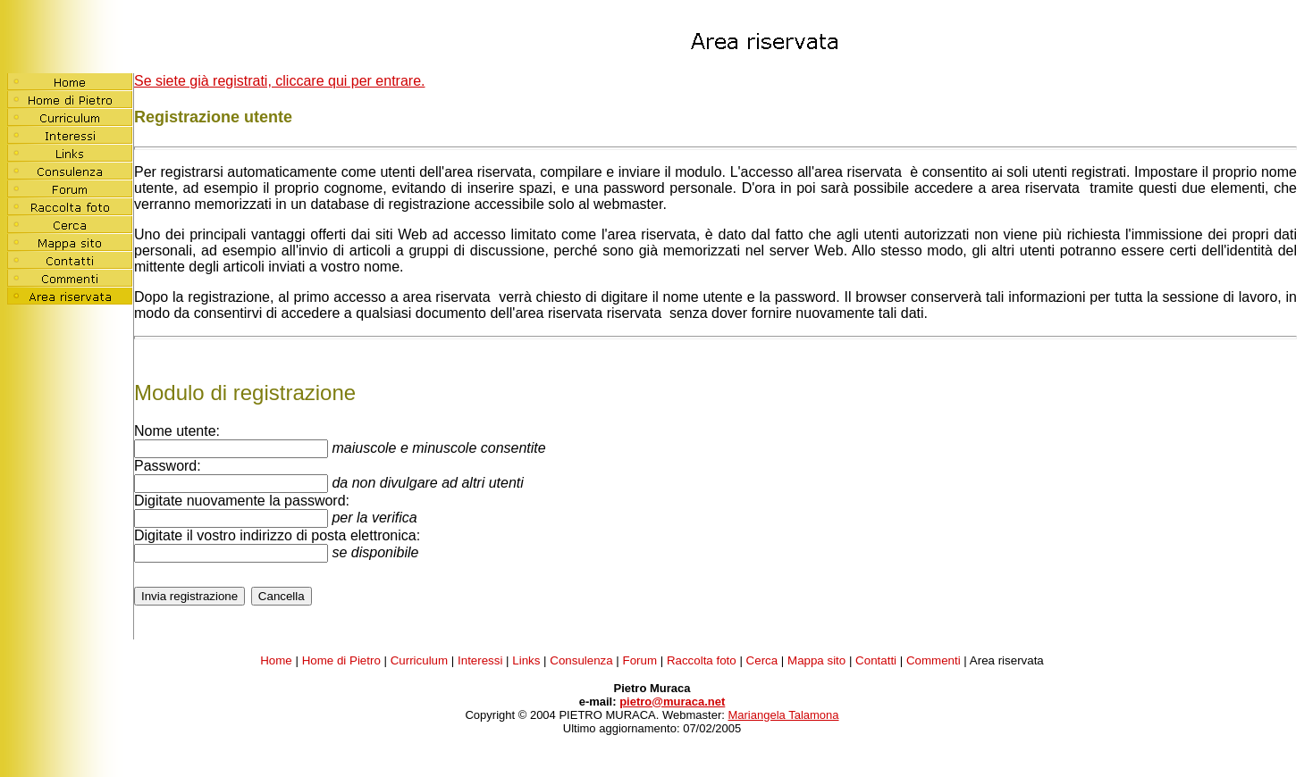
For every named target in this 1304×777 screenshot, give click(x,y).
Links (526, 660)
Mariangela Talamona (783, 715)
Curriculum (419, 660)
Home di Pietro (341, 660)
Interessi (480, 660)
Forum (640, 660)
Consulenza (581, 660)
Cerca (762, 660)
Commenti (933, 660)
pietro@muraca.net (672, 701)
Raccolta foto (701, 660)
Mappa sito (816, 660)
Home (276, 660)
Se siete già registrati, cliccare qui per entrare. (279, 80)
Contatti (875, 660)
